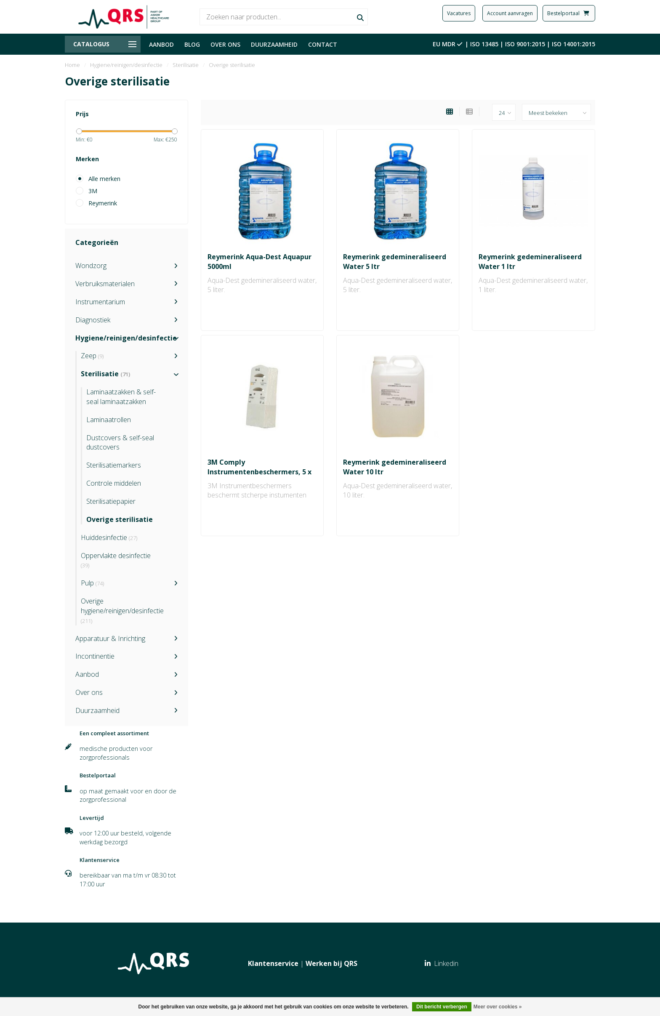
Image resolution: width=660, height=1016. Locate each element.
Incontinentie (94, 656)
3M (92, 191)
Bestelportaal (569, 13)
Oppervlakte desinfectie (116, 560)
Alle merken (104, 179)
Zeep (92, 355)
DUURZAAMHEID (274, 44)
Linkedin (441, 963)
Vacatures (459, 13)
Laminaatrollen (108, 419)
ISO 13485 (484, 44)
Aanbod (87, 674)
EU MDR (448, 44)
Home (72, 65)
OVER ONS (225, 44)
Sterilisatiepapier (111, 501)
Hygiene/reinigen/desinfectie (126, 338)
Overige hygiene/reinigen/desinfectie (122, 610)
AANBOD (161, 44)
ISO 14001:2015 (573, 44)
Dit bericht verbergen (441, 1007)
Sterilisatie (105, 373)
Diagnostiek (92, 319)
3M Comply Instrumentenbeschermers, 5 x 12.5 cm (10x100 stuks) (259, 471)
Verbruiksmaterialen (105, 283)
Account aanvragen (510, 13)
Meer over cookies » (498, 1007)
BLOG (192, 44)
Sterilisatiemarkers (113, 465)
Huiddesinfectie (109, 537)
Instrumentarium (100, 301)
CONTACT (322, 44)
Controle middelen (113, 483)
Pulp (92, 583)
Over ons (89, 692)
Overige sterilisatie (119, 519)
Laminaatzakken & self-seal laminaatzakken (121, 396)
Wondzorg (90, 265)
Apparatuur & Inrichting (110, 638)
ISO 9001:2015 (525, 44)
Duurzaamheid (97, 710)
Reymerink (102, 203)
